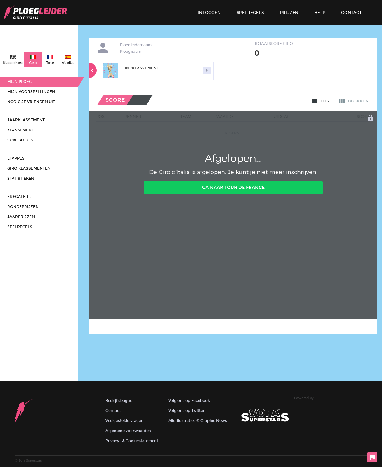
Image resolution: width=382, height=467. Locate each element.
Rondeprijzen (23, 207)
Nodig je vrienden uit (31, 102)
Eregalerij (19, 197)
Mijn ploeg (19, 82)
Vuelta (68, 63)
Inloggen (209, 12)
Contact (113, 411)
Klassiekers (13, 63)
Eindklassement (140, 68)
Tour (50, 63)
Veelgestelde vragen (124, 421)
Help (319, 12)
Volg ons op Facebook (189, 400)
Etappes (16, 158)
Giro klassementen (29, 168)
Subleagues (20, 140)
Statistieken (20, 178)
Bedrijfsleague (118, 400)
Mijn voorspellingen (31, 92)
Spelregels (250, 12)
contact (351, 12)
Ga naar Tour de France (233, 187)
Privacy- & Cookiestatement (131, 441)
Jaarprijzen (21, 217)
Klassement (20, 130)
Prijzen (289, 12)
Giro (33, 63)
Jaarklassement (26, 120)
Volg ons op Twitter (186, 411)
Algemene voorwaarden (128, 431)
